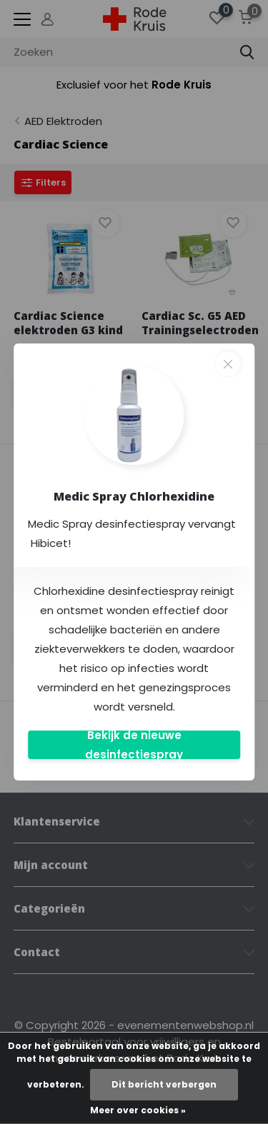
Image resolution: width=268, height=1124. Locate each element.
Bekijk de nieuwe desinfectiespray (134, 745)
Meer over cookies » (138, 1110)
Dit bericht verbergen (164, 1084)
